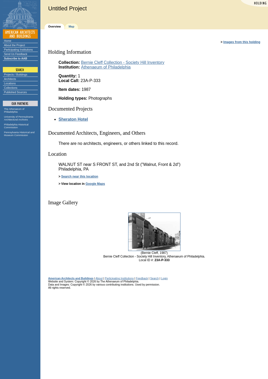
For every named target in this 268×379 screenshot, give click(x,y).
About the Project (14, 45)
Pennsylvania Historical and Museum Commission (19, 134)
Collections (11, 87)
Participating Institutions (18, 49)
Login (164, 278)
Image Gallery (63, 202)
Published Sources (15, 92)
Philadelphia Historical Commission (16, 126)
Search (154, 278)
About (99, 278)
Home (7, 40)
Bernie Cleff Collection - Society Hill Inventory (122, 62)
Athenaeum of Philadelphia (106, 67)
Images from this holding (241, 42)
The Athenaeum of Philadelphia (14, 110)
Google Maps (95, 184)
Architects (10, 78)
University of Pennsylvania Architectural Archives (18, 118)
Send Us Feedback (15, 54)
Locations (10, 83)
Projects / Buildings (15, 74)
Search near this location (79, 176)
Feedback (142, 278)
